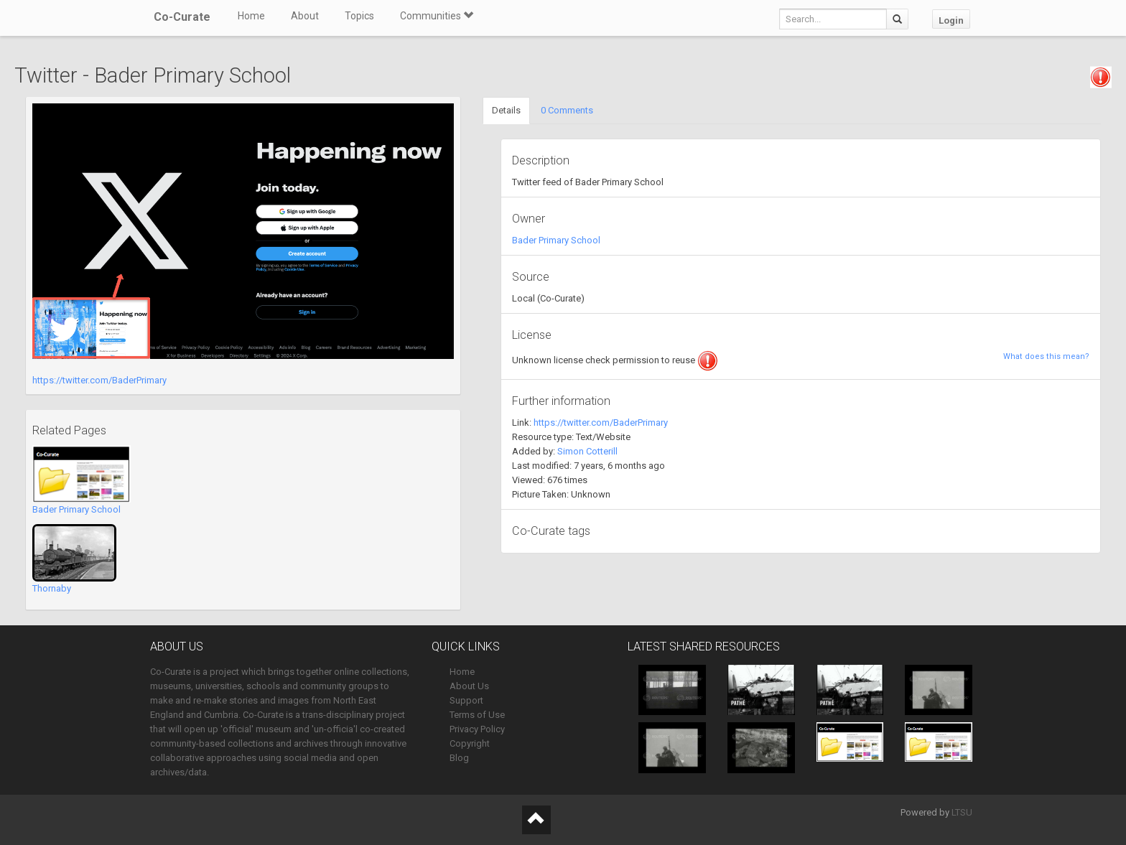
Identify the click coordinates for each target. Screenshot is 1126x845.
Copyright (470, 743)
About (305, 16)
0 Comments (567, 110)
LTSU (961, 812)
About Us (469, 686)
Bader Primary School (76, 509)
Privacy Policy (477, 729)
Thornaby (51, 588)
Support (466, 700)
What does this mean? (1046, 356)
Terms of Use (477, 714)
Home (251, 16)
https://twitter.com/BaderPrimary (99, 380)
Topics (359, 16)
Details (506, 110)
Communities (436, 16)
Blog (459, 757)
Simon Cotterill (587, 451)
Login (951, 20)
